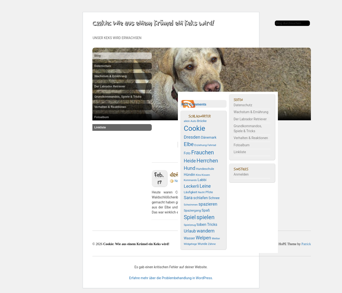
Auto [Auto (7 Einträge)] (193, 121)
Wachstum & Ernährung (110, 76)
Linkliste (100, 127)
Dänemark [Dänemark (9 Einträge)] (209, 137)
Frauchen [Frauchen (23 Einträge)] (202, 152)
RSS (184, 104)
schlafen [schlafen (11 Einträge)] (200, 198)
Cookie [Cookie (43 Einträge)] (194, 128)
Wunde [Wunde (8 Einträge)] (202, 244)
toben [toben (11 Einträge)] (201, 224)
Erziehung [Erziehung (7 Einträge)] (200, 145)
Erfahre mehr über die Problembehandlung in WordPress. (171, 278)
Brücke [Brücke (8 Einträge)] (202, 121)
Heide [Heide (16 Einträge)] (190, 161)
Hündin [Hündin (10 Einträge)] (189, 174)
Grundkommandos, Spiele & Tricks (118, 96)
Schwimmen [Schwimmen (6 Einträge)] (191, 204)
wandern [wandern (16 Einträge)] (205, 231)
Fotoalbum (101, 117)
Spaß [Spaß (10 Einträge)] (206, 210)
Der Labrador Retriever (109, 86)
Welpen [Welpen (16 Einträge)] (203, 238)
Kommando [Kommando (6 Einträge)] (190, 180)
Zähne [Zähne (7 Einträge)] (212, 244)
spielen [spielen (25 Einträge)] (205, 217)
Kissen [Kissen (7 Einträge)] (206, 175)
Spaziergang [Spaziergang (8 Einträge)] (192, 210)
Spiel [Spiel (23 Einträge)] (190, 217)
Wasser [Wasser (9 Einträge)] (189, 238)
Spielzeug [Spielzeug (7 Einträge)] (190, 225)
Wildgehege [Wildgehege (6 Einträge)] (190, 244)
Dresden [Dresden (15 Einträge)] (192, 137)
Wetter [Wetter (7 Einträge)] (216, 238)
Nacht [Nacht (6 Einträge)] (201, 192)
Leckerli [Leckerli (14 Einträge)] (191, 186)
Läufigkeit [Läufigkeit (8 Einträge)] (190, 192)
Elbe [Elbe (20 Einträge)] (189, 144)
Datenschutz (102, 66)
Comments (197, 104)
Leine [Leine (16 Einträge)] (205, 186)
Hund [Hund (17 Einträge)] (189, 168)
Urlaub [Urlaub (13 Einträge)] (190, 231)
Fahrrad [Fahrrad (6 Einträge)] (211, 145)
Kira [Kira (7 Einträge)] (198, 175)
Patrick (306, 244)
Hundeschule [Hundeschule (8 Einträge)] (205, 169)
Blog (97, 55)
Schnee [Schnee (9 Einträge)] (214, 198)
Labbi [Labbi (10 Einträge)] (202, 180)
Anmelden (241, 174)
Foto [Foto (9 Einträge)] (187, 153)
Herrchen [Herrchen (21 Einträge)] (207, 160)
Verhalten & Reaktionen (110, 107)
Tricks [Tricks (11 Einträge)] (212, 224)
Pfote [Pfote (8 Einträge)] (209, 192)
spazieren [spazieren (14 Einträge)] (208, 204)
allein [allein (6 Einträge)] (187, 121)
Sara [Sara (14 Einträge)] (188, 197)
